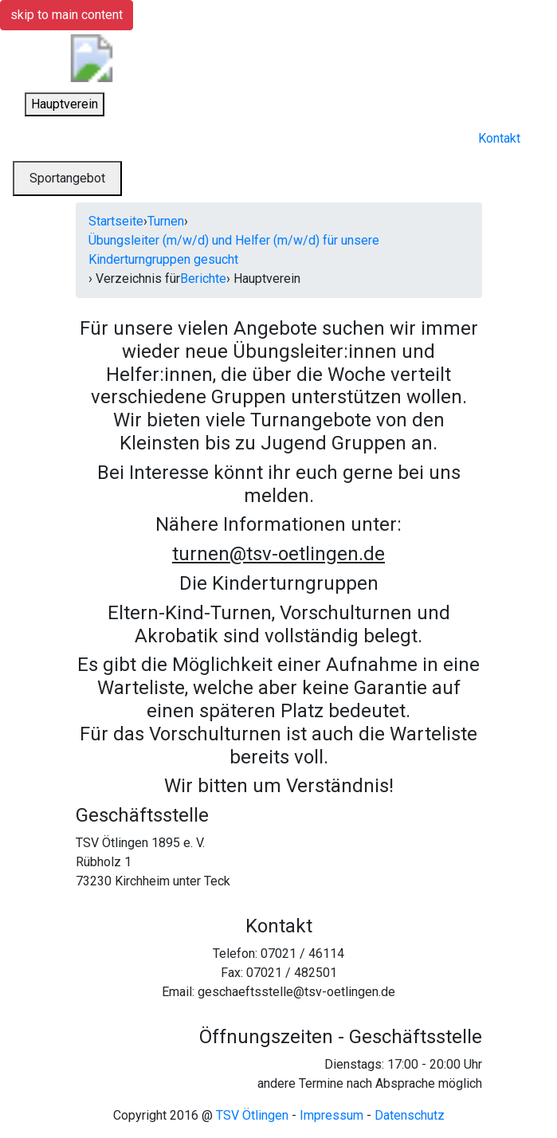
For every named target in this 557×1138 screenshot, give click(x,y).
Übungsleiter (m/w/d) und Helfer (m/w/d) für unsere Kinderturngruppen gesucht (233, 250)
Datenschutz (410, 1115)
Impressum (331, 1115)
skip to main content (66, 14)
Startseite (115, 221)
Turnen (165, 221)
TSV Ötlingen (252, 1115)
